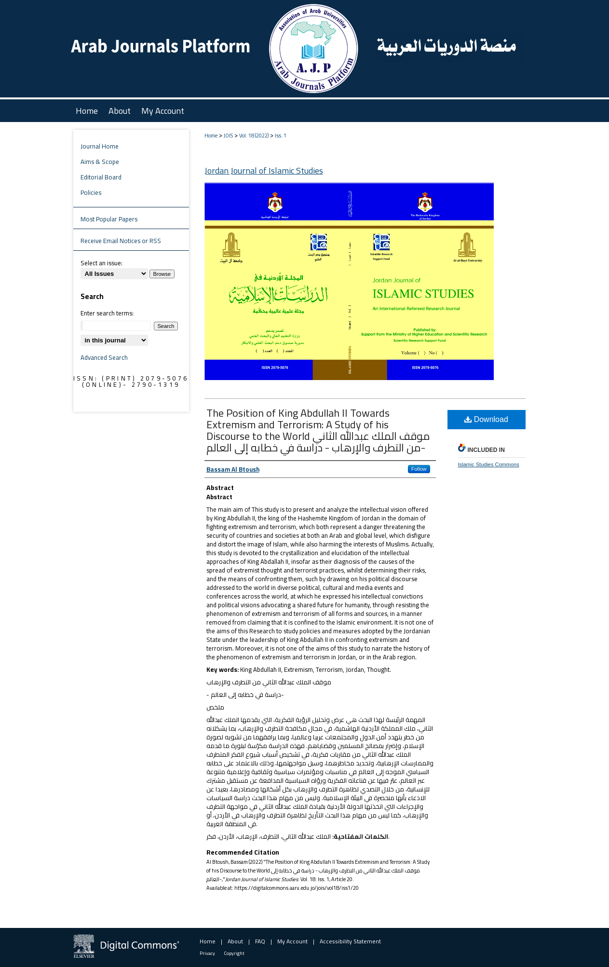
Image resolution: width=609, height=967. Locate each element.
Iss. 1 (280, 135)
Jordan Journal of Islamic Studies (263, 170)
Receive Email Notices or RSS (121, 240)
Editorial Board (101, 177)
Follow (419, 469)
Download (486, 419)
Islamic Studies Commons (488, 464)
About (235, 941)
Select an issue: (101, 263)
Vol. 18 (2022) (254, 135)
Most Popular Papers (109, 219)
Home (210, 135)
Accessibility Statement (350, 941)
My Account (292, 941)
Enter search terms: (107, 313)
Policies (91, 192)
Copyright (234, 953)
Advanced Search (104, 357)
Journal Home (100, 146)
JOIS (228, 135)
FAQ (260, 941)
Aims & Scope (100, 161)
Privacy (207, 953)
